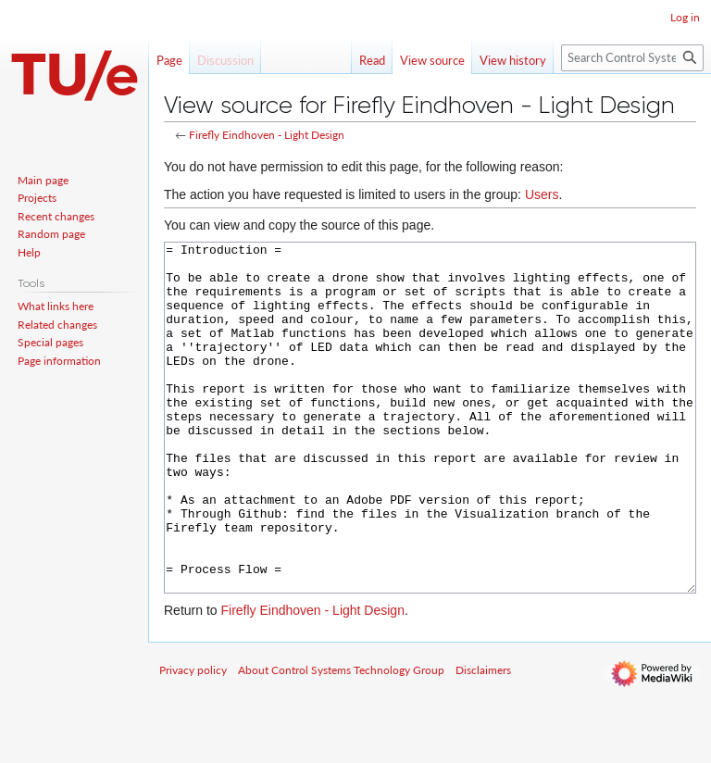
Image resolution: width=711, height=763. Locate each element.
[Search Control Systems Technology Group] (632, 57)
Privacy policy (193, 739)
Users (542, 194)
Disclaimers (483, 739)
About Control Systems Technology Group (341, 739)
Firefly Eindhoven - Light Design (266, 135)
